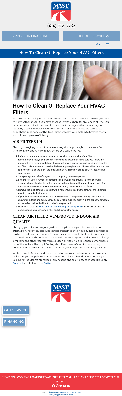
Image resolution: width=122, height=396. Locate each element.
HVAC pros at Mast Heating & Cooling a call (60, 206)
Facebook (18, 263)
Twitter (47, 263)
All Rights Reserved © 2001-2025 (70, 392)
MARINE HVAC (41, 377)
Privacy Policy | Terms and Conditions (61, 395)
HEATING (8, 377)
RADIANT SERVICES (86, 377)
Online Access (54, 392)
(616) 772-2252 (61, 26)
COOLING (23, 377)
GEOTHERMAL (62, 377)
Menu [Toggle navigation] (102, 45)
